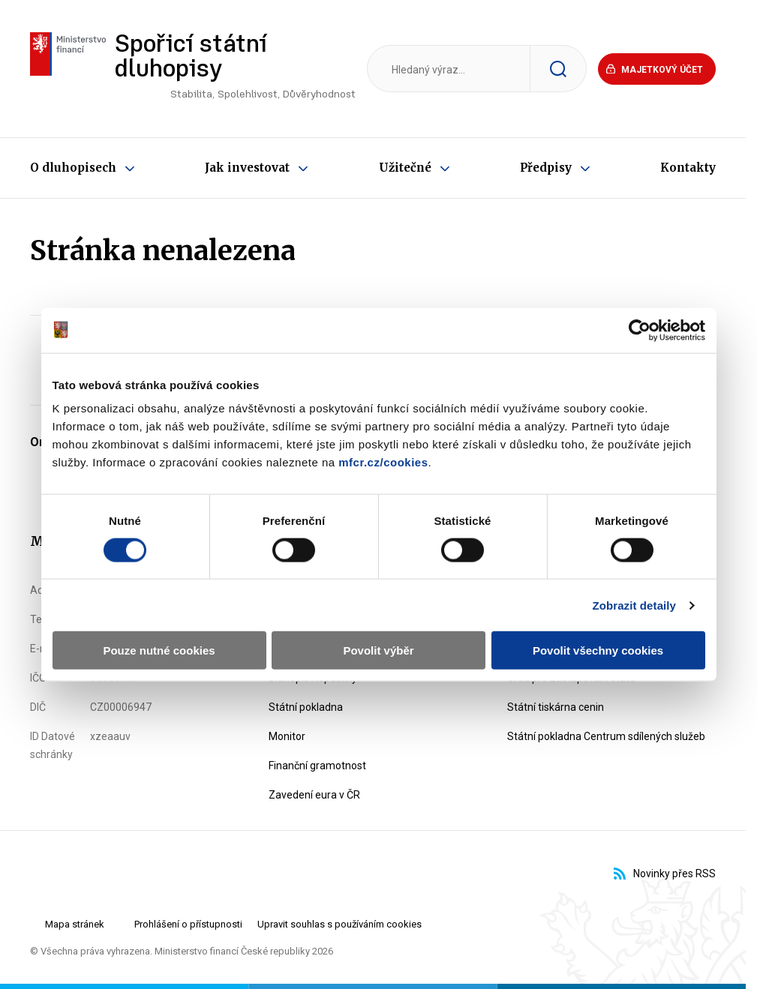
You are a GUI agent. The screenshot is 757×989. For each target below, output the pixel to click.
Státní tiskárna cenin (555, 707)
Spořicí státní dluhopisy (235, 70)
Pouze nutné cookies (159, 650)
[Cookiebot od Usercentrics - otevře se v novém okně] (639, 330)
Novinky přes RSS (665, 874)
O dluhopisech (73, 167)
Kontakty (688, 167)
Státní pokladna (306, 707)
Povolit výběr (378, 650)
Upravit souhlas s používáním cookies (339, 924)
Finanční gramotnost (317, 766)
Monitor (287, 736)
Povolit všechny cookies (598, 650)
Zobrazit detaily (634, 604)
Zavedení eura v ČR (314, 795)
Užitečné (405, 167)
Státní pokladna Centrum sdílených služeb (606, 736)
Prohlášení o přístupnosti (188, 924)
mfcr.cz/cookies (383, 462)
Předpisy (546, 167)
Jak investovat (247, 167)
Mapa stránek (74, 924)
